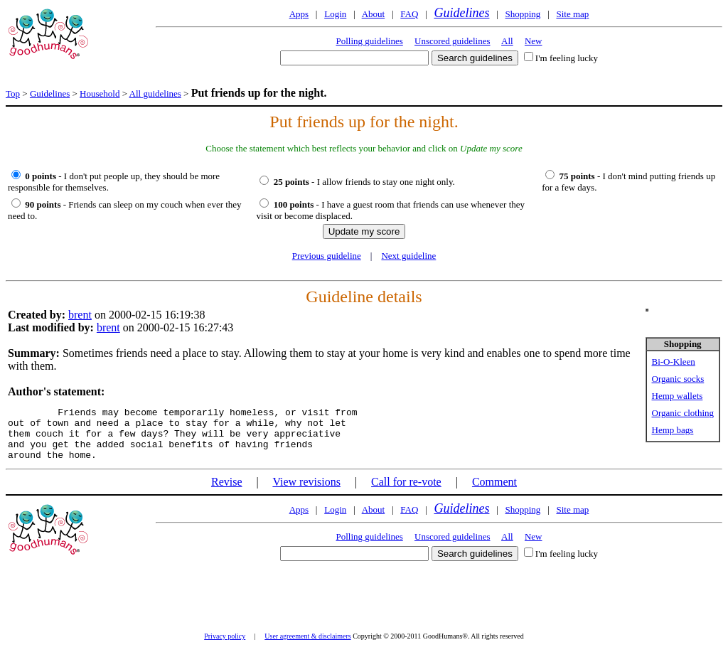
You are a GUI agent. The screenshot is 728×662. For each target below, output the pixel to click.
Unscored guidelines (452, 41)
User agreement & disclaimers (307, 647)
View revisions (306, 492)
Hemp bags (673, 430)
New (533, 41)
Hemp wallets (677, 395)
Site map (572, 14)
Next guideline (408, 255)
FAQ (409, 14)
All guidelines (155, 93)
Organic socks (678, 378)
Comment (494, 492)
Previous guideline (326, 255)
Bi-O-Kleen (673, 361)
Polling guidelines (369, 41)
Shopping (523, 14)
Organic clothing (683, 412)
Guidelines (461, 13)
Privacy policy (224, 647)
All (507, 41)
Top (13, 93)
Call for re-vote (406, 492)
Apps (299, 14)
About (373, 14)
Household (99, 93)
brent (80, 315)
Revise (226, 492)
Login (335, 14)
